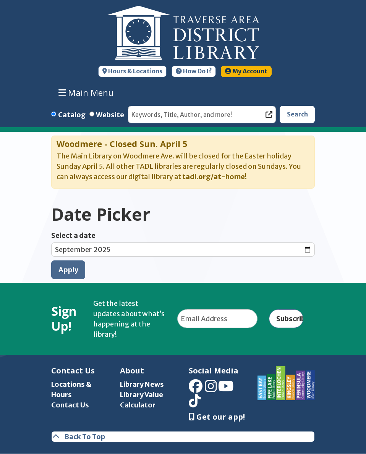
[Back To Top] (183, 436)
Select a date (73, 235)
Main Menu (86, 92)
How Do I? (194, 71)
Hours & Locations (132, 71)
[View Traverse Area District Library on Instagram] (211, 388)
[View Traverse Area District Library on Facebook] (195, 388)
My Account (246, 71)
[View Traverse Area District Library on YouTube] (226, 388)
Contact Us (70, 405)
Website (110, 114)
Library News (142, 384)
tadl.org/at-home (213, 176)
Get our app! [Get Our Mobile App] (217, 417)
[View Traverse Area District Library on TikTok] (195, 403)
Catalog (72, 114)
